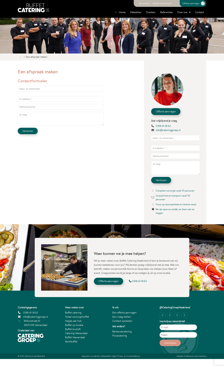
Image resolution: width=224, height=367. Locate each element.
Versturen (27, 131)
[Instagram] (163, 315)
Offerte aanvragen (194, 3)
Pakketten (135, 12)
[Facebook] (170, 315)
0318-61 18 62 (161, 126)
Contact (199, 12)
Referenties (166, 12)
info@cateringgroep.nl (168, 130)
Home (120, 12)
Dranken (150, 12)
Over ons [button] (182, 12)
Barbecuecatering (161, 3)
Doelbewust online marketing (195, 356)
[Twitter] (177, 315)
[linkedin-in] (184, 315)
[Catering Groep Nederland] (33, 7)
